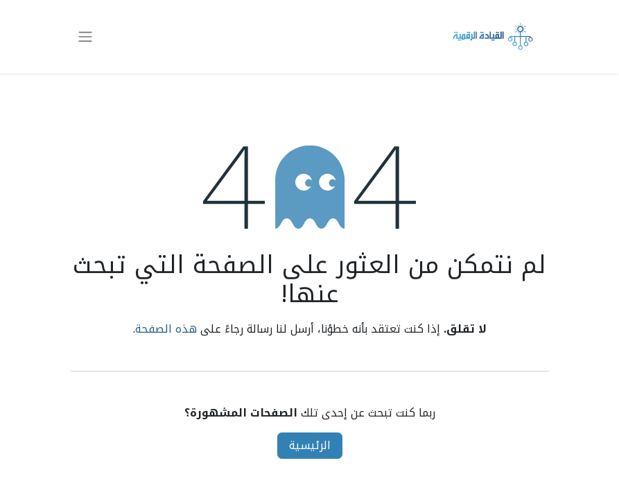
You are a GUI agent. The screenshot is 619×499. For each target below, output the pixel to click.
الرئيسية (310, 445)
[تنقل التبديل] (85, 37)
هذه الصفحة (166, 329)
